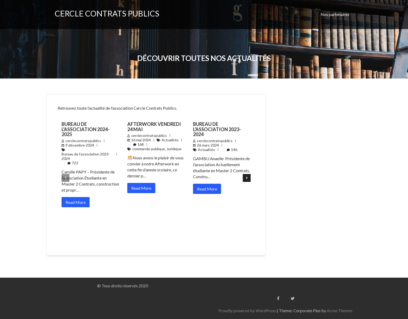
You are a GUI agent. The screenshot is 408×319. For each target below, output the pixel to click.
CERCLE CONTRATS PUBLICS (107, 13)
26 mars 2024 (208, 145)
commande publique (148, 149)
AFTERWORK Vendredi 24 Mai (154, 126)
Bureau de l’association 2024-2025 (85, 129)
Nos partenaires (335, 14)
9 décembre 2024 (79, 145)
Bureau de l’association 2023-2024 (86, 156)
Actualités (170, 140)
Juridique (174, 149)
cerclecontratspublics (83, 140)
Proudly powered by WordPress (311, 310)
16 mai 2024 (141, 140)
